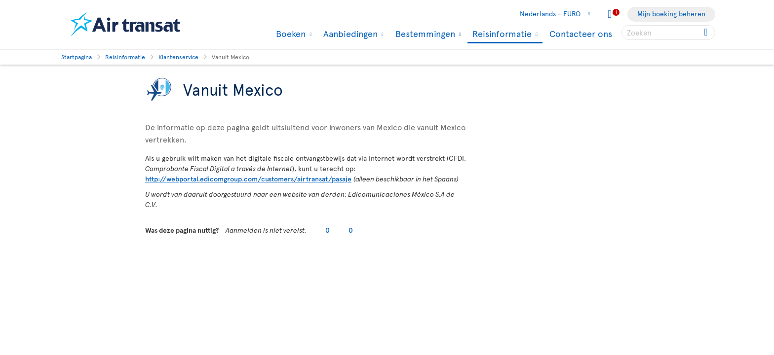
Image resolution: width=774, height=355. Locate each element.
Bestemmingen (424, 33)
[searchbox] (668, 32)
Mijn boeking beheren (671, 13)
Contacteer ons (580, 33)
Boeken (289, 33)
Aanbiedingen (349, 33)
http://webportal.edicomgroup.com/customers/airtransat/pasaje (248, 178)
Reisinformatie (500, 34)
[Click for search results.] (706, 32)
